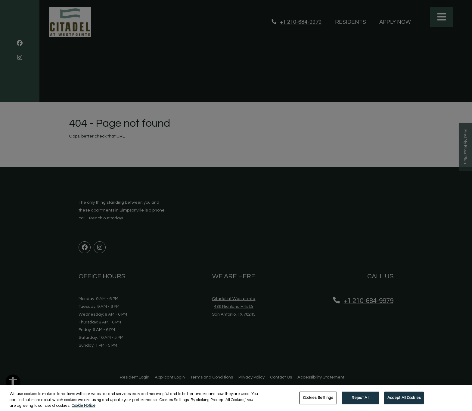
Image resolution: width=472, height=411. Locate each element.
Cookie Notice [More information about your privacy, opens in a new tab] (83, 408)
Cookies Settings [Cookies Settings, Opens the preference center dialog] (318, 401)
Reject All (360, 401)
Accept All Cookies (404, 401)
